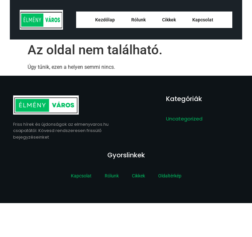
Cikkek (169, 19)
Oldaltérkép (169, 175)
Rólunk (138, 19)
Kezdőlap (105, 19)
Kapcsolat (202, 19)
